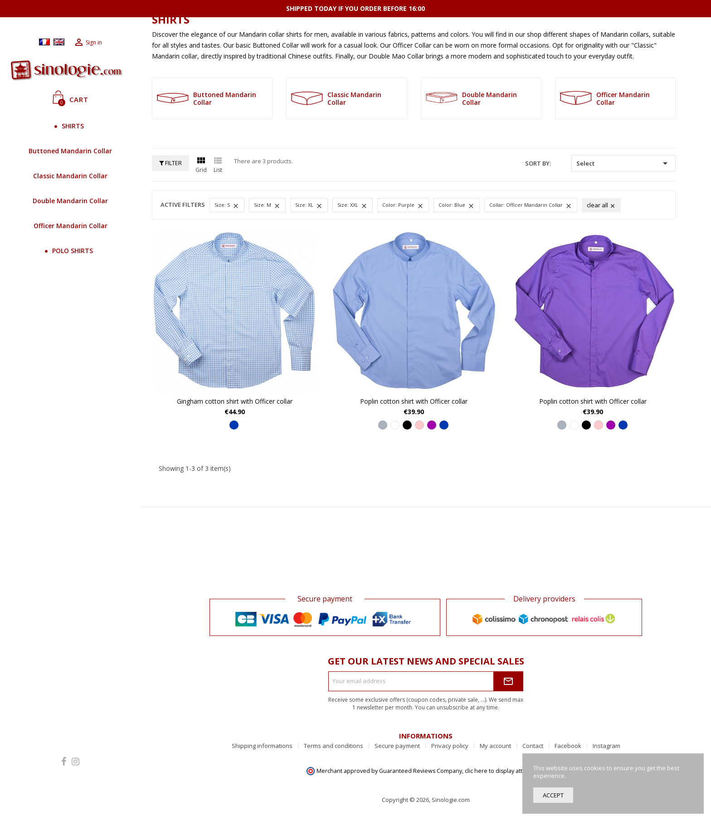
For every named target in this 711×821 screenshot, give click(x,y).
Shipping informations (262, 746)
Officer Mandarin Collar (70, 225)
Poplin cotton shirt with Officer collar (414, 401)
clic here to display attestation (504, 771)
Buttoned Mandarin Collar (70, 151)
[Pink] (419, 425)
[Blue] (234, 425)
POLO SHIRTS (70, 250)
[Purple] (431, 425)
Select (623, 163)
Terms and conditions (333, 746)
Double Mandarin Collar (70, 200)
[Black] (407, 425)
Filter (170, 163)
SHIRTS (71, 126)
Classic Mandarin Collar (70, 175)
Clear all (601, 205)
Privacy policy (449, 746)
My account (495, 746)
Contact (532, 746)
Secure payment (397, 746)
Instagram (606, 746)
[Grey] (382, 425)
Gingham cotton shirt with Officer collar (234, 401)
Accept (553, 795)
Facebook (568, 746)
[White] (394, 425)
